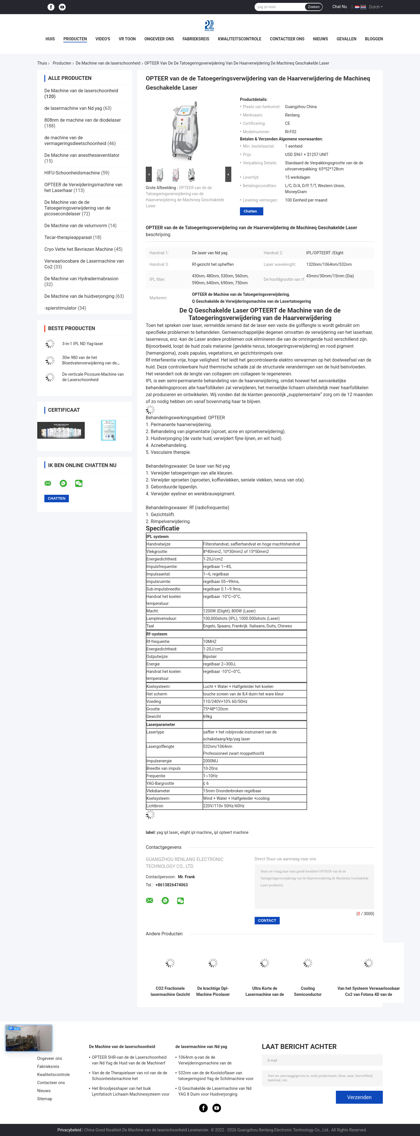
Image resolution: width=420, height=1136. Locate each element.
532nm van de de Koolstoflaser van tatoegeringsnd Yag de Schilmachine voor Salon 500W (215, 1077)
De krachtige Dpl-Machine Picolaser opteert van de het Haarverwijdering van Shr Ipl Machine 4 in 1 (213, 991)
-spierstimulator (60, 308)
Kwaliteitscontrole (239, 39)
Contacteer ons (287, 39)
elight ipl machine (196, 832)
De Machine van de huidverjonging (79, 296)
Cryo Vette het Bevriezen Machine (78, 249)
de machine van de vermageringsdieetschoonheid (75, 140)
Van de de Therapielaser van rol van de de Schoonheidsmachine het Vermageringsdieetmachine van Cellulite (129, 1077)
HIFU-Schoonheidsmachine (72, 173)
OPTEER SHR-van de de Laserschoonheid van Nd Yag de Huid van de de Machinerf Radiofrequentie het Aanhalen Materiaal (129, 1061)
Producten (75, 39)
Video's (103, 39)
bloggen (374, 39)
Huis (50, 39)
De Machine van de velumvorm (75, 225)
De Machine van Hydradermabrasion (81, 278)
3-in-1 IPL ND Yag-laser (82, 343)
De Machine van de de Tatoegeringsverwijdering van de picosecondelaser (77, 208)
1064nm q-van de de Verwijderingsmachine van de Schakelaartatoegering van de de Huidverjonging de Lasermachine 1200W (215, 1061)
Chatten (250, 211)
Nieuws (320, 39)
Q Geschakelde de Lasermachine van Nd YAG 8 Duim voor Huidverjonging (214, 1091)
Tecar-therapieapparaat (68, 237)
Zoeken (313, 7)
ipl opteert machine (231, 832)
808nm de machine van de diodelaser (82, 120)
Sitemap (44, 1098)
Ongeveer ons (159, 39)
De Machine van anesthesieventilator (82, 155)
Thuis (42, 63)
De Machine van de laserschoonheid (108, 63)
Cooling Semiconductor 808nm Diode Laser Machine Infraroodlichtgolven (308, 991)
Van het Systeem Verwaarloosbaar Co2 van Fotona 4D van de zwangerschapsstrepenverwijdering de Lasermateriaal (368, 991)
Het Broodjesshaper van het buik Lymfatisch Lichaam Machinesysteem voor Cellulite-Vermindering (131, 1092)
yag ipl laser (167, 832)
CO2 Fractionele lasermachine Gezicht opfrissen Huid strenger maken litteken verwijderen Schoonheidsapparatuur (170, 991)
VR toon (127, 39)
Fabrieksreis (196, 39)
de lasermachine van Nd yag (73, 108)
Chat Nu (339, 6)
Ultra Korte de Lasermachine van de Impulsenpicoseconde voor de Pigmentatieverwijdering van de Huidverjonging (265, 991)
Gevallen (346, 39)
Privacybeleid (69, 1130)
